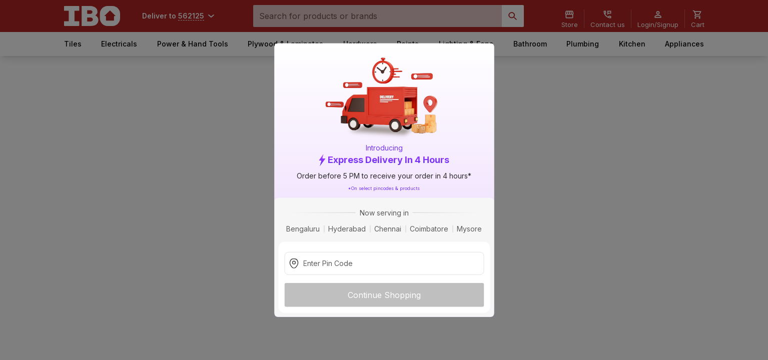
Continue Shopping (384, 295)
